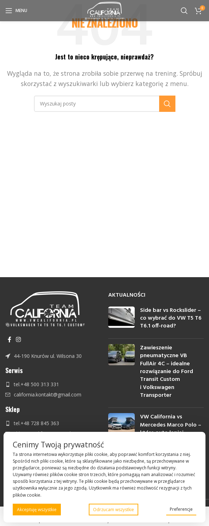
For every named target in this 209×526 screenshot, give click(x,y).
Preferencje (181, 509)
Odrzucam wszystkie (113, 510)
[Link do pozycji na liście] (53, 356)
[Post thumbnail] (121, 320)
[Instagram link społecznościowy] (18, 339)
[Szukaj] (184, 11)
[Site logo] (104, 10)
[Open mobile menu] (16, 11)
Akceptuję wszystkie (37, 510)
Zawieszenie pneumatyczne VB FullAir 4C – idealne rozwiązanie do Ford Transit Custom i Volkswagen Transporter (166, 371)
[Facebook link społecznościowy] (9, 339)
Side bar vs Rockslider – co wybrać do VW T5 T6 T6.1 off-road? (171, 318)
